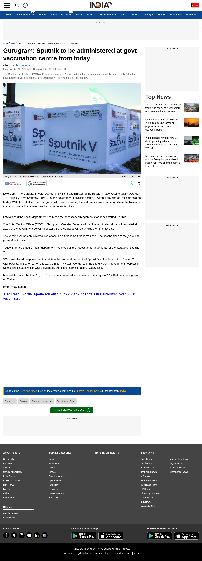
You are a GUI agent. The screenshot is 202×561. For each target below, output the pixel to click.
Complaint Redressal (13, 472)
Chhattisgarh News (150, 493)
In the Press (9, 476)
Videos (42, 14)
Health (162, 14)
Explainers (54, 489)
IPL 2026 (66, 14)
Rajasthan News (177, 463)
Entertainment (108, 14)
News (5, 43)
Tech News (54, 485)
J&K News (146, 502)
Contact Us (8, 459)
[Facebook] (6, 535)
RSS (136, 553)
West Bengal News (179, 472)
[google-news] (44, 535)
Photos (135, 14)
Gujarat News (147, 497)
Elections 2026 (25, 14)
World (79, 14)
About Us (7, 463)
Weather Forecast (11, 513)
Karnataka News (149, 506)
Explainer (190, 14)
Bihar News (146, 459)
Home (8, 14)
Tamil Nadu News (149, 485)
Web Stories (9, 497)
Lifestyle (149, 14)
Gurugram (10, 401)
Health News (55, 497)
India (54, 14)
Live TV (6, 489)
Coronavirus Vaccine (42, 401)
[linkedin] (37, 535)
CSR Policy (117, 553)
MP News (145, 476)
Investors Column (11, 480)
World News (55, 463)
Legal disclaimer (83, 553)
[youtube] (29, 535)
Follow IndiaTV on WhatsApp (72, 410)
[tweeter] (14, 535)
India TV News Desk (23, 65)
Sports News (55, 480)
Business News (56, 493)
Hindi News (8, 485)
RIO (128, 553)
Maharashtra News (179, 459)
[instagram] (22, 535)
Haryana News (148, 467)
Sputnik (23, 401)
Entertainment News (58, 476)
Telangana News (178, 467)
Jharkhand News (149, 472)
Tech (123, 14)
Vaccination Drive (66, 401)
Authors (7, 493)
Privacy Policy (101, 553)
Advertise (7, 467)
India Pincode (9, 517)
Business (175, 14)
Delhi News (146, 463)
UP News (145, 489)
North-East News (149, 480)
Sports (91, 14)
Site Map (67, 553)
